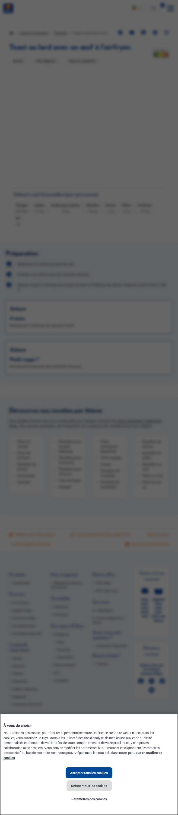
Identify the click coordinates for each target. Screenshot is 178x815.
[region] (89, 764)
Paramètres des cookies (89, 799)
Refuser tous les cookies (89, 786)
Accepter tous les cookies (89, 773)
